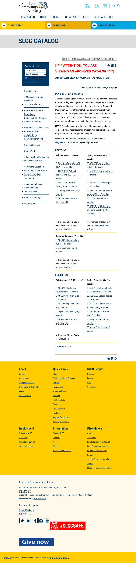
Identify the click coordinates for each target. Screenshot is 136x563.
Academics (28, 17)
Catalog (56, 404)
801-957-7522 (25, 491)
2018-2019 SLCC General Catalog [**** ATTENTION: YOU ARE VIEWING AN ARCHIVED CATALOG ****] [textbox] (90, 59)
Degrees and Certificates (35, 118)
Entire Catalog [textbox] (31, 70)
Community (91, 387)
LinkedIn (28, 520)
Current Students (77, 17)
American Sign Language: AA (98, 87)
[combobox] (89, 59)
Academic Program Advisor (80, 138)
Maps (55, 442)
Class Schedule (31, 188)
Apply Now (56, 25)
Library (55, 374)
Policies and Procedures (97, 450)
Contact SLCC (12, 25)
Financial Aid (58, 387)
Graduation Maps (32, 145)
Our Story (22, 374)
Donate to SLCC (25, 395)
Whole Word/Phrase (35, 78)
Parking (56, 446)
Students (90, 374)
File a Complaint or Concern (98, 446)
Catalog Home (30, 91)
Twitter (22, 520)
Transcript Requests (61, 421)
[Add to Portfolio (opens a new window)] (108, 65)
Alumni (21, 391)
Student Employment (27, 442)
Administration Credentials (36, 157)
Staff (89, 382)
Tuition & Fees (30, 191)
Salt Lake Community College (33, 7)
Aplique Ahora (103, 25)
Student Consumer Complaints (99, 459)
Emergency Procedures (62, 450)
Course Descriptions (33, 139)
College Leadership (26, 382)
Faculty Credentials (33, 161)
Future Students (50, 17)
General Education (32, 121)
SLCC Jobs (23, 437)
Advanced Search (33, 82)
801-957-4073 (40, 498)
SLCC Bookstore (59, 400)
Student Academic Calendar (64, 378)
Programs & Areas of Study (36, 127)
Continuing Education (34, 167)
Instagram (41, 520)
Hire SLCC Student (26, 446)
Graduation (64, 339)
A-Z (113, 5)
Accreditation (24, 378)
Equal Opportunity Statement (98, 442)
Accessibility (92, 437)
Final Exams (57, 413)
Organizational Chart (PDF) (29, 387)
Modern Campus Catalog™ (59, 557)
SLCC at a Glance (32, 104)
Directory (56, 437)
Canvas (56, 382)
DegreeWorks (30, 151)
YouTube (47, 520)
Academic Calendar (33, 184)
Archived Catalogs (32, 197)
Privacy (90, 455)
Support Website (26, 510)
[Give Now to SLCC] (68, 542)
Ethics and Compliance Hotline (99, 468)
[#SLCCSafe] (68, 526)
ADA (89, 433)
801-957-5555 (25, 514)
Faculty (90, 378)
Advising (56, 395)
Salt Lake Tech (103, 17)
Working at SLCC (25, 433)
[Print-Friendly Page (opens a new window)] (112, 65)
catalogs (7, 557)
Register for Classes (61, 417)
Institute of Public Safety (35, 170)
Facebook (35, 520)
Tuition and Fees (59, 391)
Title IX (90, 463)
